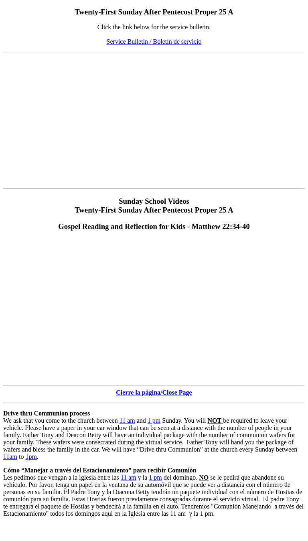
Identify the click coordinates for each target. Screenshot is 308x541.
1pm (30, 456)
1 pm (154, 420)
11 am (127, 420)
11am (10, 456)
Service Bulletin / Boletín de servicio (154, 41)
